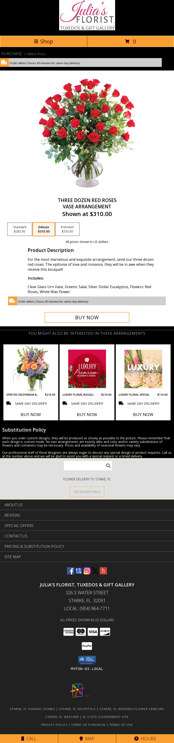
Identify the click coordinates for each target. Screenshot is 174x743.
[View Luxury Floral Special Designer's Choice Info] (143, 369)
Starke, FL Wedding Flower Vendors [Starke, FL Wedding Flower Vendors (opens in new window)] (132, 709)
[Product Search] (87, 466)
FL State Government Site (106, 717)
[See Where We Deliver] (87, 491)
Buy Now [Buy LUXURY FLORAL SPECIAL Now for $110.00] (143, 414)
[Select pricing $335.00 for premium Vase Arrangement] (67, 229)
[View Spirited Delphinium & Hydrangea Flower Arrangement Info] (31, 369)
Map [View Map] (87, 739)
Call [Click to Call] (28, 739)
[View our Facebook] (70, 573)
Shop (43, 41)
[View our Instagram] (87, 573)
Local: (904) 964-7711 (87, 608)
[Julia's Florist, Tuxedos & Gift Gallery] (87, 29)
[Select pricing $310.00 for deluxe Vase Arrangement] (43, 229)
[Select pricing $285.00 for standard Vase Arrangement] (19, 229)
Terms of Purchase (88, 725)
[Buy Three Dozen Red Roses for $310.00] (87, 317)
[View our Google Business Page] (78, 573)
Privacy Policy (54, 725)
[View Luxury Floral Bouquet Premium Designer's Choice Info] (87, 369)
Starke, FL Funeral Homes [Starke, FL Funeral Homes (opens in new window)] (32, 709)
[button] (87, 660)
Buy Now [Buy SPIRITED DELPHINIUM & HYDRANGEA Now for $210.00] (31, 414)
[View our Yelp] (103, 573)
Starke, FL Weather (62, 717)
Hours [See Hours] (145, 739)
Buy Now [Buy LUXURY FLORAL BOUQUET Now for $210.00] (87, 414)
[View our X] (95, 573)
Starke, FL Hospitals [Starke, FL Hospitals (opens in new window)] (77, 709)
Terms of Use (121, 725)
